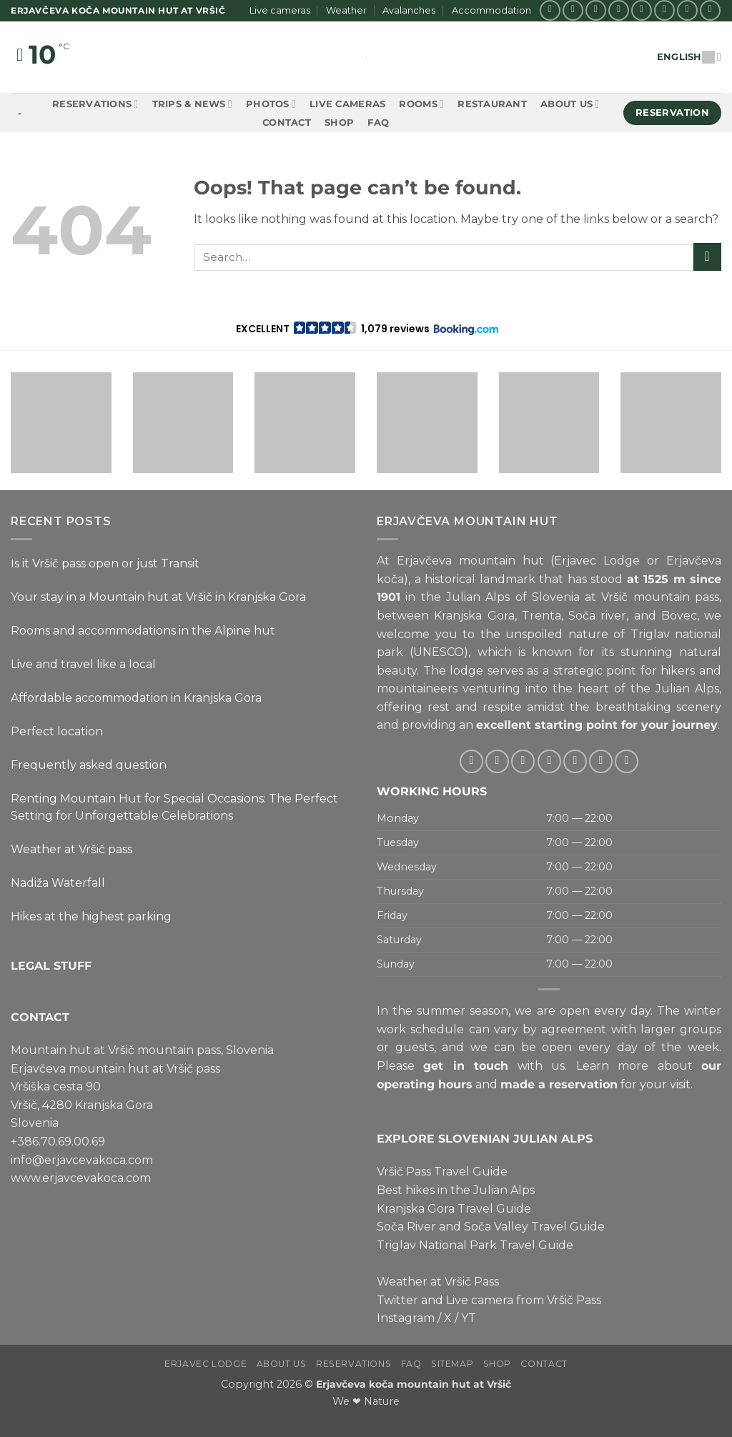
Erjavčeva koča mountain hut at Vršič (413, 1384)
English (689, 57)
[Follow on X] (595, 10)
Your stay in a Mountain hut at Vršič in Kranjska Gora (158, 597)
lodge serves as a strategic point (543, 670)
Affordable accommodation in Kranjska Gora (136, 698)
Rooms (421, 104)
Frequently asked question (89, 765)
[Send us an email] (641, 10)
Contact (286, 122)
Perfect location (57, 731)
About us (569, 104)
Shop (339, 122)
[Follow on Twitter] (618, 10)
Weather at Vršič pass (71, 849)
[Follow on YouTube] (710, 10)
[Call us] (664, 10)
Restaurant (492, 104)
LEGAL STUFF (51, 966)
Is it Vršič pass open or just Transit (105, 563)
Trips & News (192, 104)
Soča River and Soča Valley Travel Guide (491, 1226)
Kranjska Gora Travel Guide (454, 1208)
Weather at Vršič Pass (438, 1281)
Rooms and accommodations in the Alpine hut (143, 630)
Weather (346, 10)
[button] (366, 328)
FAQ (378, 122)
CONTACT (40, 1017)
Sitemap (452, 1363)
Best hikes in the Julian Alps (456, 1190)
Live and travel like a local (83, 664)
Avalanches (408, 10)
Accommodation (491, 10)
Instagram (406, 1318)
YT (468, 1318)
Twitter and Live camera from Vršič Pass (489, 1300)
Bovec (679, 615)
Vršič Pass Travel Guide (442, 1171)
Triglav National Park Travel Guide (475, 1245)
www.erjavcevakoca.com (81, 1178)
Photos (271, 104)
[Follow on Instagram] (573, 10)
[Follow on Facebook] (550, 10)
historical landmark (480, 579)
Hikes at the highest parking (91, 916)
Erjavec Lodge (205, 1363)
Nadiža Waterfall (58, 883)
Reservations (95, 104)
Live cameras (279, 10)
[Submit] (707, 257)
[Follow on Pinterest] (687, 10)
